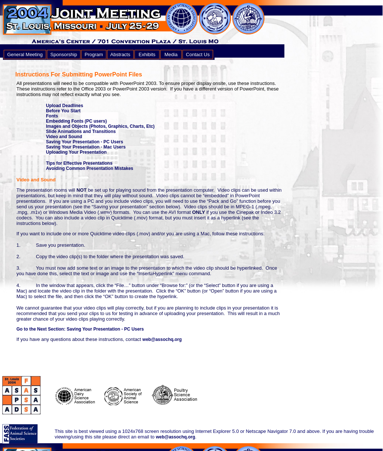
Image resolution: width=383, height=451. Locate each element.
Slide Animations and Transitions (81, 131)
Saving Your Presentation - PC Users (84, 141)
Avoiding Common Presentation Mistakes (89, 168)
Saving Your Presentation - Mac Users (86, 147)
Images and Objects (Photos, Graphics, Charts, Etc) (100, 126)
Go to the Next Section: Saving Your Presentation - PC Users (80, 329)
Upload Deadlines (64, 105)
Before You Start (63, 110)
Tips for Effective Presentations (79, 163)
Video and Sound (64, 136)
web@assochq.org (162, 339)
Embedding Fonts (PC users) (76, 121)
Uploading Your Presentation (76, 152)
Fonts (52, 116)
